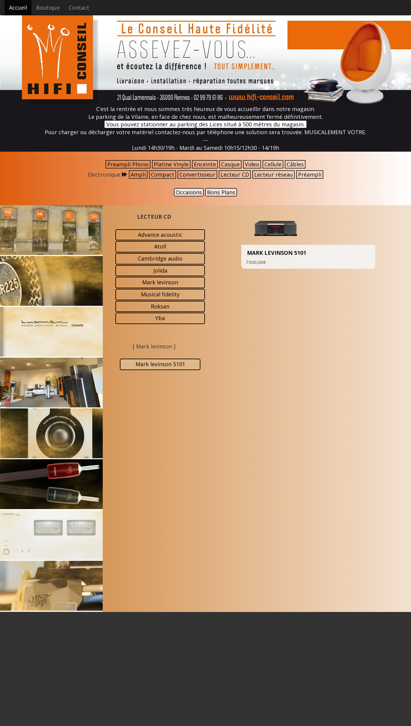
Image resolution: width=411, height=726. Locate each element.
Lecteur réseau (273, 174)
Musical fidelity (160, 294)
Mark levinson (160, 282)
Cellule (273, 164)
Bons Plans (221, 192)
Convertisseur (197, 174)
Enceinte (205, 164)
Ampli (138, 174)
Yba (160, 318)
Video (252, 164)
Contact (79, 7)
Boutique (48, 7)
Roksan (160, 306)
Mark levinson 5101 (160, 364)
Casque (230, 164)
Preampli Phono (128, 164)
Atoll (160, 246)
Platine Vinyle (171, 164)
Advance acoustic (160, 234)
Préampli (309, 174)
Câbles (295, 164)
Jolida (160, 270)
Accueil (18, 7)
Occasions (189, 192)
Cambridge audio (160, 258)
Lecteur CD (235, 174)
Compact (162, 174)
